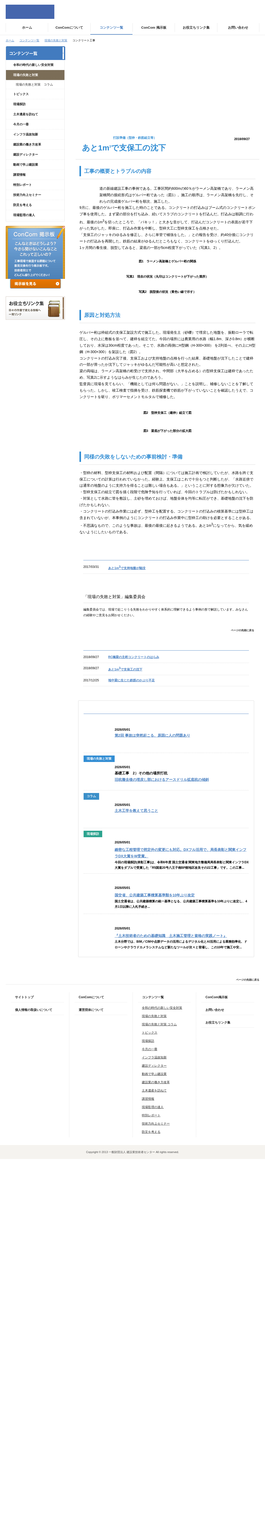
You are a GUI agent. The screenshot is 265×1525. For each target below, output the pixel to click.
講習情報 (19, 175)
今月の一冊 (21, 124)
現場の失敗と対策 (56, 40)
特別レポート (22, 185)
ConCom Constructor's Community (30, 12)
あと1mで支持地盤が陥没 (126, 934)
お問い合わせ (214, 1376)
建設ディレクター (25, 154)
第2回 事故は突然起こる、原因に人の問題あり (152, 1101)
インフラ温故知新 (25, 134)
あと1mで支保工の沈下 (125, 1035)
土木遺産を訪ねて (25, 114)
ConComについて (91, 1363)
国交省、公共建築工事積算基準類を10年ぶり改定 (155, 1261)
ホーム (10, 40)
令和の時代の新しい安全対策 (33, 65)
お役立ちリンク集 (217, 1388)
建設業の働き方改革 (27, 144)
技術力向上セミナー (27, 195)
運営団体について (91, 1376)
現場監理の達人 (24, 215)
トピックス (21, 94)
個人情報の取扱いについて (33, 1376)
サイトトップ (24, 1363)
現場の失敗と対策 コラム (34, 84)
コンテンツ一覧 (29, 40)
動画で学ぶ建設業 (25, 164)
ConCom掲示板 (216, 1363)
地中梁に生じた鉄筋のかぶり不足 (131, 1046)
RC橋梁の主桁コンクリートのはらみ (133, 1023)
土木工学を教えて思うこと (136, 1177)
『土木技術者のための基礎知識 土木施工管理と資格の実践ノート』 (171, 1302)
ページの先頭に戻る (242, 996)
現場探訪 (19, 104)
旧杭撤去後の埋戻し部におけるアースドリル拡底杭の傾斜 (162, 1146)
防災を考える (22, 205)
